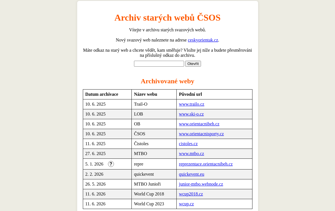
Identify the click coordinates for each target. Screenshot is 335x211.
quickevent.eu (191, 174)
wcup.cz (186, 203)
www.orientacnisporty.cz (201, 133)
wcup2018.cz (191, 194)
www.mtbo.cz (191, 153)
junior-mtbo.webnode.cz (201, 184)
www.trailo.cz (191, 104)
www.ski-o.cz (191, 114)
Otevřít (193, 64)
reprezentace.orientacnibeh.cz (206, 164)
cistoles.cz (188, 143)
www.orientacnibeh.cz (199, 123)
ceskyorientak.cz (203, 40)
